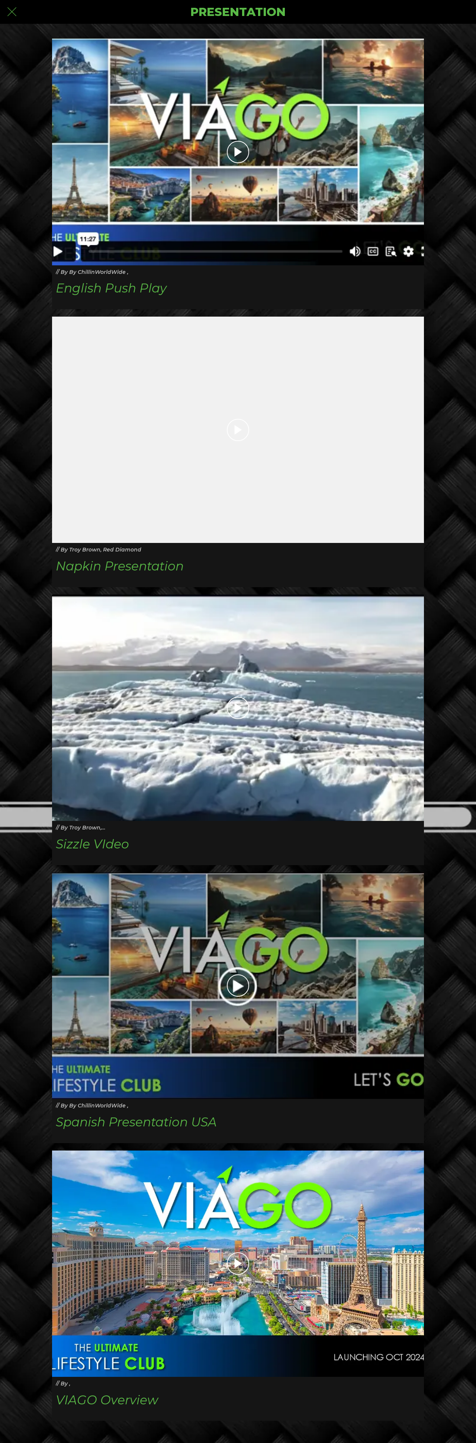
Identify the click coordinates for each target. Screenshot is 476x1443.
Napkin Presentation (120, 566)
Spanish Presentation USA (136, 1122)
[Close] (11, 11)
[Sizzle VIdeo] (238, 708)
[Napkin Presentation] (238, 430)
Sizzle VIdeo (92, 844)
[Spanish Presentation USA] (238, 986)
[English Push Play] (238, 152)
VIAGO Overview (107, 1400)
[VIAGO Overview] (238, 1264)
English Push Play (111, 288)
